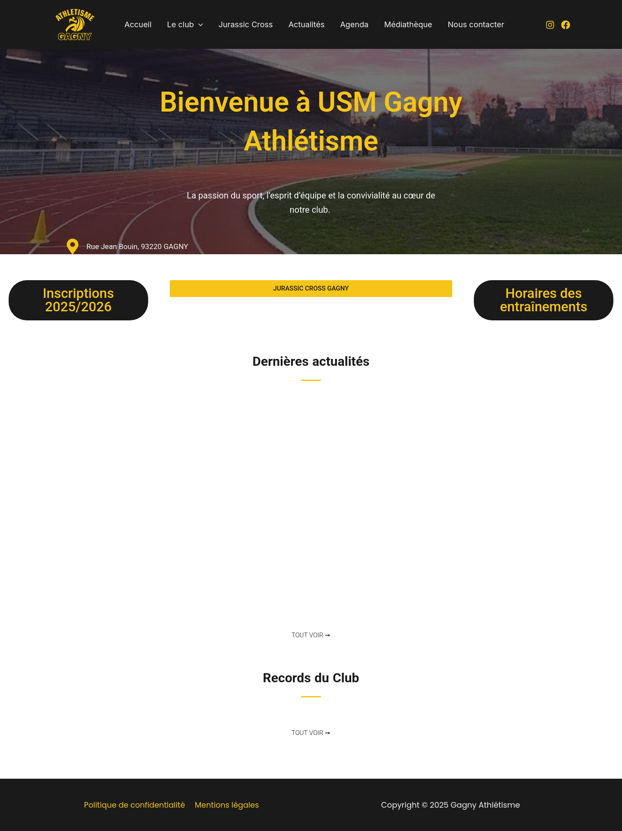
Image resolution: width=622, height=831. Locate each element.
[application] (198, 25)
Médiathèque (408, 24)
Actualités (307, 24)
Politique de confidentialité (134, 804)
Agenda (354, 24)
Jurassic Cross (246, 24)
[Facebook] (565, 24)
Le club (185, 25)
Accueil (138, 24)
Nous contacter (476, 24)
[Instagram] (550, 24)
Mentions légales (227, 804)
